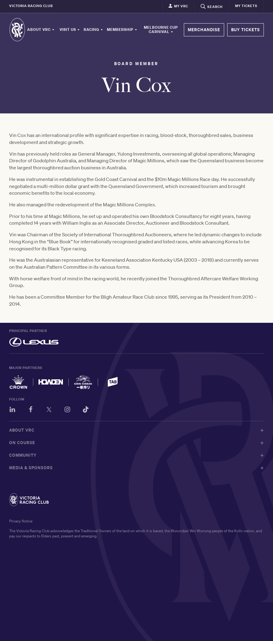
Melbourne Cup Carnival (161, 29)
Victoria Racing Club (31, 5)
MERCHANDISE (204, 29)
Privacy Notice (20, 521)
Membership (122, 30)
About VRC (41, 30)
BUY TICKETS (245, 29)
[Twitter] (49, 410)
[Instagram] (67, 410)
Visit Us (70, 30)
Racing (93, 30)
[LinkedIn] (12, 410)
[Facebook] (30, 410)
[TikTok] (85, 410)
